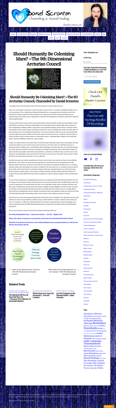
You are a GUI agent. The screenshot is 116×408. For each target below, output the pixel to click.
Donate (97, 34)
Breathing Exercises (90, 202)
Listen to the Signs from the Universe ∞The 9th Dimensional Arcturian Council (26, 272)
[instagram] (96, 159)
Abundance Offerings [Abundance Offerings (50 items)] (93, 314)
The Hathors (87, 294)
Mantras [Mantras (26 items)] (87, 346)
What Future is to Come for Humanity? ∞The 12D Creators (43, 295)
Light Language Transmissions (93, 235)
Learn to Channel (73, 34)
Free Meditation (87, 34)
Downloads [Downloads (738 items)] (90, 328)
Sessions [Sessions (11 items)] (98, 356)
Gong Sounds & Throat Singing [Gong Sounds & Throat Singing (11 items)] (96, 331)
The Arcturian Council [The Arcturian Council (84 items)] (94, 361)
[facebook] (91, 159)
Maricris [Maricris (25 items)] (93, 346)
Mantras (86, 238)
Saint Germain (88, 268)
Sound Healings (88, 274)
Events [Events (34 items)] (100, 328)
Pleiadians (87, 261)
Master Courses (44, 34)
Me (104, 34)
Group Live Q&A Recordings (92, 222)
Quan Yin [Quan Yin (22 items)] (102, 353)
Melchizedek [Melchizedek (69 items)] (89, 351)
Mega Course (88, 248)
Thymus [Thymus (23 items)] (87, 368)
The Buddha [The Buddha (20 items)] (88, 363)
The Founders (88, 291)
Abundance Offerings (90, 179)
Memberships (88, 255)
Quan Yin (86, 265)
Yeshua (86, 304)
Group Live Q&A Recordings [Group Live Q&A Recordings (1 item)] (90, 333)
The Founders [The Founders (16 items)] (88, 365)
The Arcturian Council (90, 281)
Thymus (86, 297)
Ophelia (86, 258)
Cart (57, 38)
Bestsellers (87, 196)
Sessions (33, 34)
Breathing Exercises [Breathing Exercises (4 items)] (93, 325)
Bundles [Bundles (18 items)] (102, 326)
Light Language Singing (91, 232)
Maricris (86, 242)
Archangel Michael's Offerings (93, 192)
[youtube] (86, 159)
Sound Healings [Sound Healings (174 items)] (91, 358)
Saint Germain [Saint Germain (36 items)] (89, 356)
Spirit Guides (88, 278)
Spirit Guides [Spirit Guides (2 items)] (103, 358)
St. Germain (70, 291)
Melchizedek (87, 251)
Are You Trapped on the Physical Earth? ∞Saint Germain (65, 295)
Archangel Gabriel (89, 189)
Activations (87, 183)
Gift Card (86, 215)
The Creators (48, 291)
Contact (64, 38)
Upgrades (87, 301)
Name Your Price (58, 34)
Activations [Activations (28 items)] (88, 316)
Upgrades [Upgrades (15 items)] (93, 368)
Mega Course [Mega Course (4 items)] (92, 348)
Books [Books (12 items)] (86, 326)
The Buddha (87, 284)
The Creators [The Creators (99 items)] (99, 363)
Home (13, 34)
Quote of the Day (14, 291)
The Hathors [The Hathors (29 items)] (98, 365)
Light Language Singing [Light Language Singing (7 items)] (99, 338)
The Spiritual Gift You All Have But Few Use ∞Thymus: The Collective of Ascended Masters (20, 298)
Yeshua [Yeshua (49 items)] (100, 368)
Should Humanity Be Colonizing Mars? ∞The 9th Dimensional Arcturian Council (43, 59)
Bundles (86, 206)
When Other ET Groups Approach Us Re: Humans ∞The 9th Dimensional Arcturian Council (62, 272)
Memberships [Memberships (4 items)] (99, 351)
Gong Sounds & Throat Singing (93, 219)
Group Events (23, 34)
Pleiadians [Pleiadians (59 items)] (93, 353)
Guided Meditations (90, 225)
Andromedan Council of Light (93, 186)
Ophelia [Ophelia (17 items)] (86, 353)
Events (86, 212)
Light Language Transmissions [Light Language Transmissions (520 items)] (92, 342)
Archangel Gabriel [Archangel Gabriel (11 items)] (95, 318)
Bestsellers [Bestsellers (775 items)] (99, 323)
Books (51, 38)
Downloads (87, 209)
